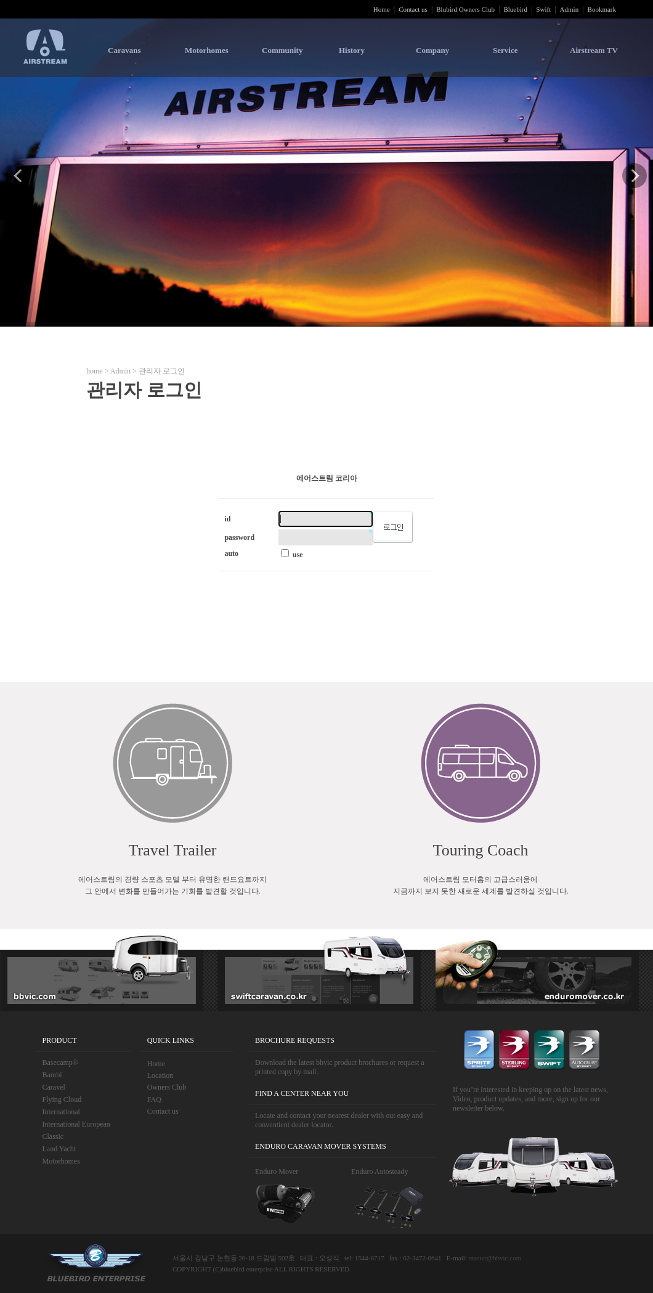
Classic (53, 1136)
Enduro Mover (276, 1171)
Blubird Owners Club (465, 9)
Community (282, 50)
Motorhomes (207, 50)
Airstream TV (594, 50)
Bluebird (515, 9)
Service (505, 50)
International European (76, 1124)
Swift (543, 9)
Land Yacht (59, 1148)
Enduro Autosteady (379, 1171)
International (61, 1111)
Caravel (54, 1087)
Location (160, 1075)
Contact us (413, 9)
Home (381, 9)
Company (432, 50)
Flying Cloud (62, 1099)
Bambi (52, 1075)
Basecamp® (60, 1062)
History (352, 50)
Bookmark (602, 9)
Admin (569, 9)
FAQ (154, 1099)
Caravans (124, 50)
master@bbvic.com (495, 1258)
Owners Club (167, 1087)
